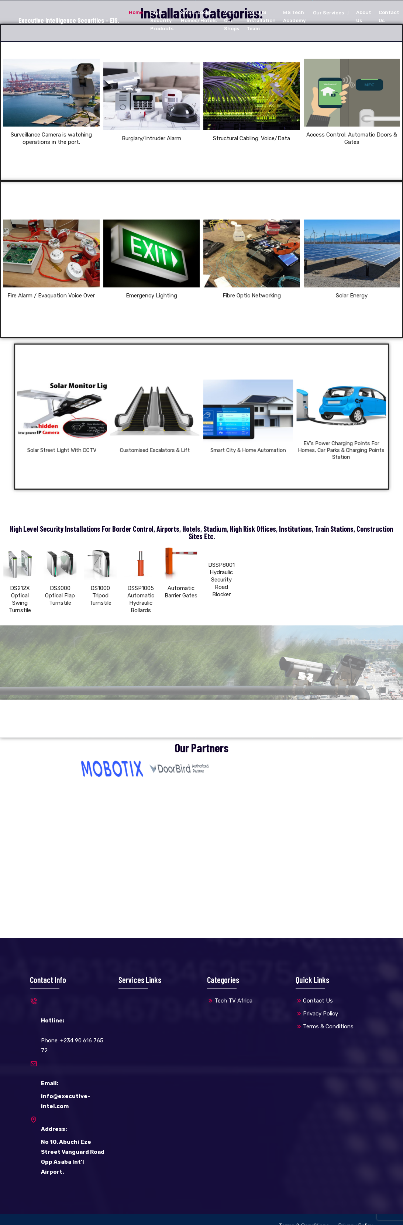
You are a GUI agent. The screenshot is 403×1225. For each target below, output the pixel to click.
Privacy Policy (320, 1013)
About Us (363, 16)
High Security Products (161, 20)
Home (136, 12)
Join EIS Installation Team (261, 20)
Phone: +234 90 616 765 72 (68, 1025)
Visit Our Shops (231, 20)
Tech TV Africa (233, 1000)
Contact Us (389, 16)
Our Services (328, 12)
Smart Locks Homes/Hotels (199, 16)
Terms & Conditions (328, 1026)
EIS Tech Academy (294, 16)
